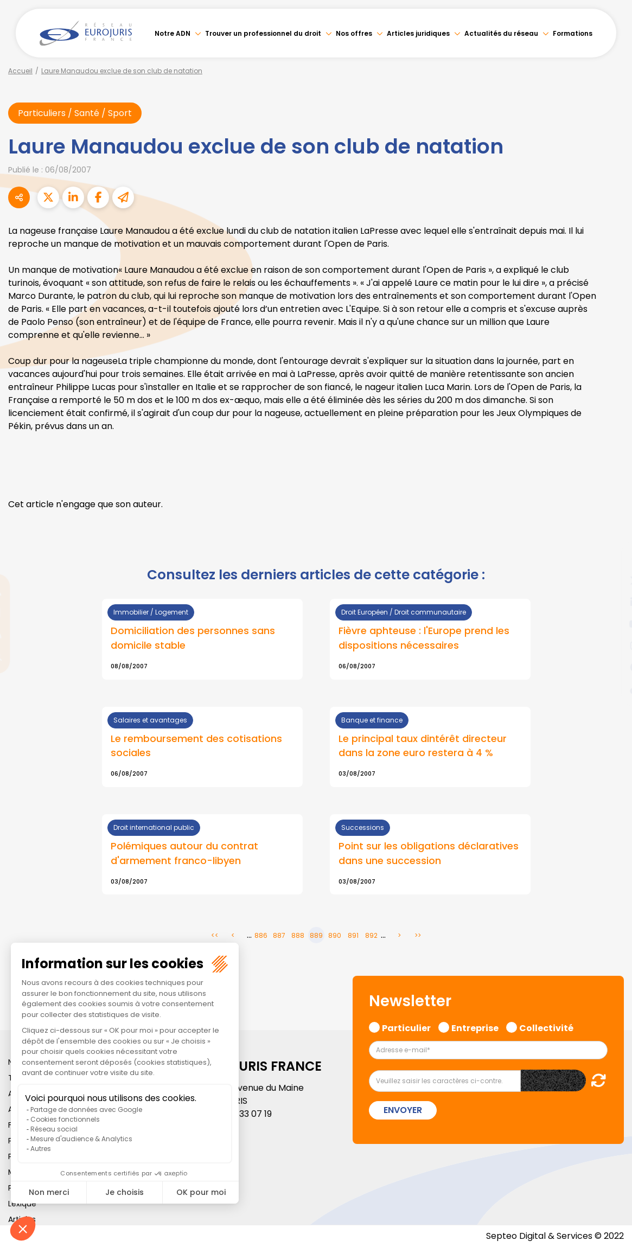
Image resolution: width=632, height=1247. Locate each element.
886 (260, 935)
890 (334, 935)
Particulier (406, 1027)
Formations (572, 33)
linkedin (610, 602)
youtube (610, 623)
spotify (610, 667)
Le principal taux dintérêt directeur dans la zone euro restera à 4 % (423, 746)
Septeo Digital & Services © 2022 (555, 1236)
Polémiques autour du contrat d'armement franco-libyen (184, 853)
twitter (610, 580)
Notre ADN (172, 33)
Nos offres (354, 33)
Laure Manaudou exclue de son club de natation (121, 70)
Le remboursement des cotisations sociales (196, 746)
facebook (610, 558)
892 (371, 935)
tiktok (610, 689)
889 (316, 935)
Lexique (22, 1203)
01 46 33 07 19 (243, 1114)
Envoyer (403, 1110)
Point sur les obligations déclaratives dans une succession (429, 853)
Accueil (20, 70)
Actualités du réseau (501, 33)
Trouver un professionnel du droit (263, 33)
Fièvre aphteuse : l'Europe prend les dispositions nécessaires (424, 638)
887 (279, 935)
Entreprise (475, 1027)
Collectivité (546, 1027)
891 (353, 935)
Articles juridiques (418, 33)
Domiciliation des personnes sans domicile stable (193, 638)
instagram (610, 645)
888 (297, 935)
